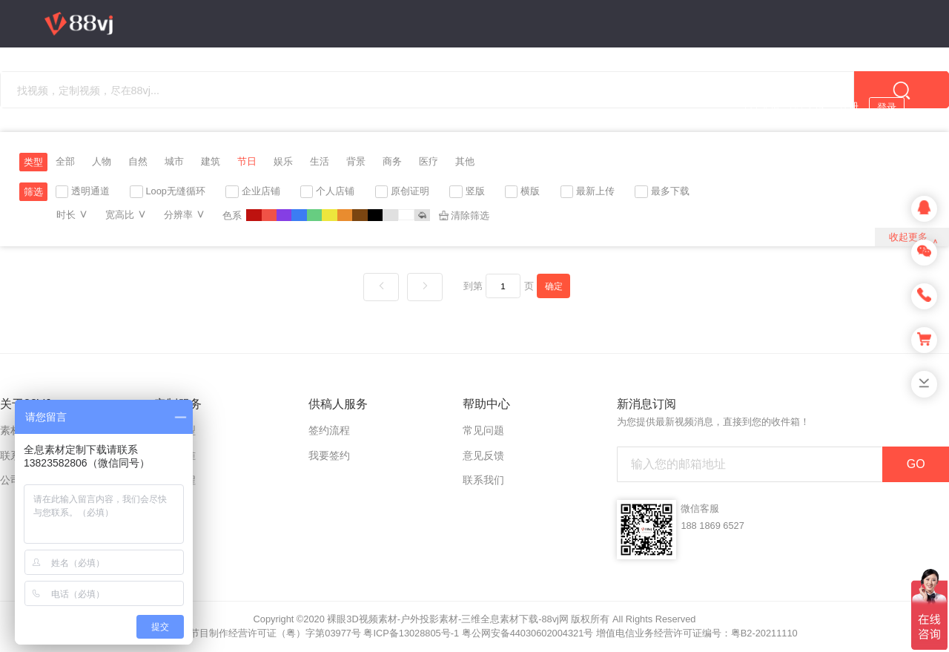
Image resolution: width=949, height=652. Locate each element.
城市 (174, 161)
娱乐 (283, 161)
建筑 (210, 161)
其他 (464, 161)
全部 (65, 161)
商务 (392, 161)
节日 (247, 161)
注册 (849, 106)
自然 (138, 161)
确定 (554, 286)
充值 (770, 106)
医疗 (428, 161)
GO (916, 464)
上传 (814, 106)
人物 (101, 161)
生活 (319, 161)
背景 (356, 161)
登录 (886, 107)
